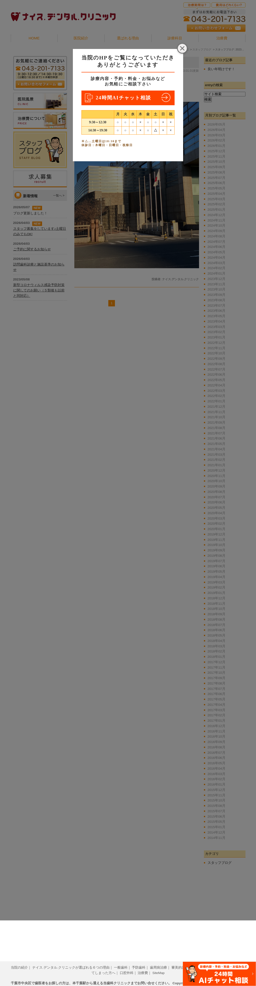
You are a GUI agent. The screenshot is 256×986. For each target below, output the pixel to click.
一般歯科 (121, 960)
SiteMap (158, 965)
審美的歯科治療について (190, 960)
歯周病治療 (158, 960)
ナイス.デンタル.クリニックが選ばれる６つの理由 (71, 960)
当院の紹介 (19, 960)
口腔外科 (127, 965)
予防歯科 (138, 960)
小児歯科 (220, 960)
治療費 (143, 965)
